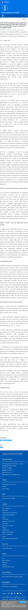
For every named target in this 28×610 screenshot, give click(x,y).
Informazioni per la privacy (9, 490)
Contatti (4, 492)
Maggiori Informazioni (6, 608)
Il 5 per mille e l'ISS (7, 554)
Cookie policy (5, 494)
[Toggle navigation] (2, 16)
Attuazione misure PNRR (8, 504)
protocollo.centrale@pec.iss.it (12, 480)
